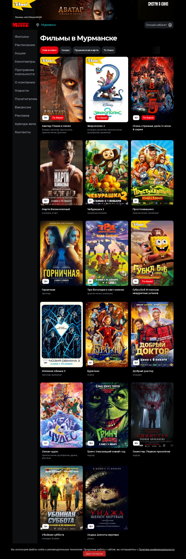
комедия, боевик (50, 538)
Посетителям (26, 99)
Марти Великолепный (56, 209)
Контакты (23, 132)
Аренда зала (25, 124)
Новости (22, 91)
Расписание (25, 45)
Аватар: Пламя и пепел (56, 126)
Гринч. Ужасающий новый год (106, 451)
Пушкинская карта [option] (87, 50)
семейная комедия (97, 213)
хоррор (91, 455)
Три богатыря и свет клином (105, 289)
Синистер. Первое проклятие (151, 451)
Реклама (22, 116)
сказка (90, 374)
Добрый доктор (143, 371)
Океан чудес (50, 451)
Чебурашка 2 (95, 209)
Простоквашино (143, 209)
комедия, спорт (50, 213)
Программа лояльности (25, 72)
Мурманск (46, 25)
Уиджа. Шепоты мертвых (103, 534)
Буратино (93, 371)
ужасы (90, 538)
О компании (25, 82)
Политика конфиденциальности (157, 549)
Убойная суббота (53, 534)
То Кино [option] (109, 50)
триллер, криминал (52, 374)
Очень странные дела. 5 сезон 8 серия (152, 127)
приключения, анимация (100, 293)
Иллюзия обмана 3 (53, 371)
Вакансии (23, 107)
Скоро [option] (65, 50)
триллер (46, 293)
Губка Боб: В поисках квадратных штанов (146, 291)
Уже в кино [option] (49, 50)
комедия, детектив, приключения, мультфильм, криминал (104, 131)
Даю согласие (94, 553)
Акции (20, 53)
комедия (137, 374)
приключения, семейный (146, 213)
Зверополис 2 (96, 126)
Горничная (48, 289)
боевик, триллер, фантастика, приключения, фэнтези (57, 131)
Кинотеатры (25, 62)
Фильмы (22, 37)
